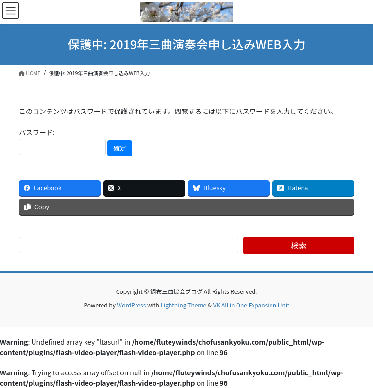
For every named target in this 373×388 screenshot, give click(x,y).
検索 (298, 245)
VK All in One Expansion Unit (251, 305)
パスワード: (62, 141)
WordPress (131, 305)
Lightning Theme (183, 305)
